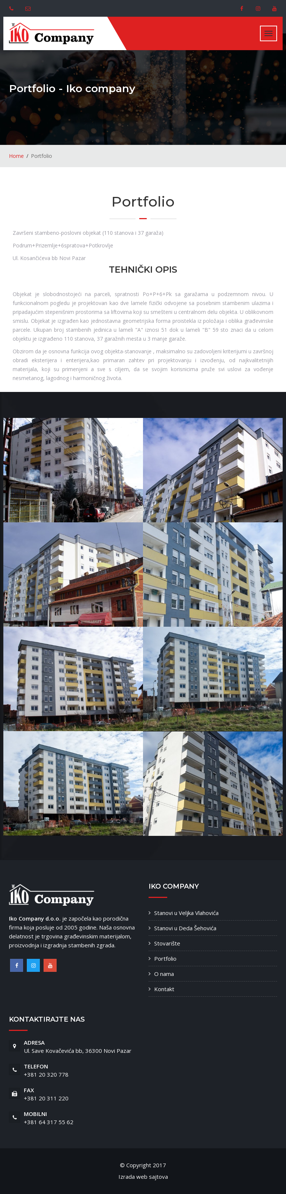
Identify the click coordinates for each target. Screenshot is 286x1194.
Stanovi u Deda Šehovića (185, 928)
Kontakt (164, 989)
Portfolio (165, 958)
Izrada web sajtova (143, 1176)
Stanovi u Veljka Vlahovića (186, 912)
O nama (164, 973)
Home (16, 155)
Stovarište (167, 943)
